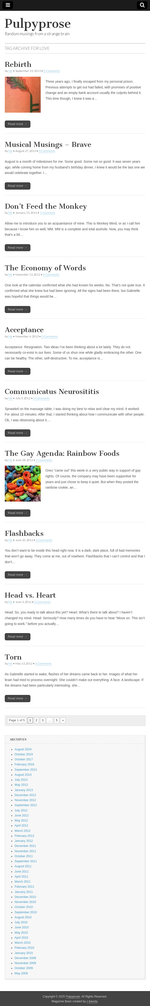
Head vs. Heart (30, 595)
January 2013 (24, 790)
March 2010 (23, 942)
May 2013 (21, 784)
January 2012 (24, 841)
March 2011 (23, 881)
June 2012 (22, 815)
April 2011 (21, 876)
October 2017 (24, 759)
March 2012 (23, 831)
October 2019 (24, 754)
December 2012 (25, 795)
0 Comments (52, 71)
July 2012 (21, 810)
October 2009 (24, 968)
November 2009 (25, 963)
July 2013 (21, 779)
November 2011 (25, 851)
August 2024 (23, 749)
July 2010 (21, 922)
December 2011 (25, 846)
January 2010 (24, 953)
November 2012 (25, 800)
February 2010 (24, 947)
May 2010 (21, 932)
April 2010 (21, 937)
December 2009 (25, 958)
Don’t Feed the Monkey (46, 206)
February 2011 (24, 886)
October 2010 (24, 907)
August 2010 (23, 917)
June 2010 (22, 927)
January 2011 (24, 892)
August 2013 (23, 774)
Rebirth (18, 64)
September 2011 (26, 861)
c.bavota (92, 1001)
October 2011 (24, 856)
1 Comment (47, 212)
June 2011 (22, 871)
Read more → (17, 124)
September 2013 (26, 769)
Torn (13, 657)
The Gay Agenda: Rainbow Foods (62, 453)
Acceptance (24, 329)
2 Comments (44, 460)
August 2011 (23, 866)
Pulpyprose (38, 23)
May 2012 (21, 820)
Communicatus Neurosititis (52, 391)
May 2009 (21, 973)
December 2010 (25, 897)
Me (10, 71)
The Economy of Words (45, 268)
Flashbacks (24, 533)
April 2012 (21, 825)
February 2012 (24, 836)
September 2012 (26, 805)
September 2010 (26, 912)
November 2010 (25, 902)
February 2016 (24, 764)
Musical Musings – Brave (48, 144)
